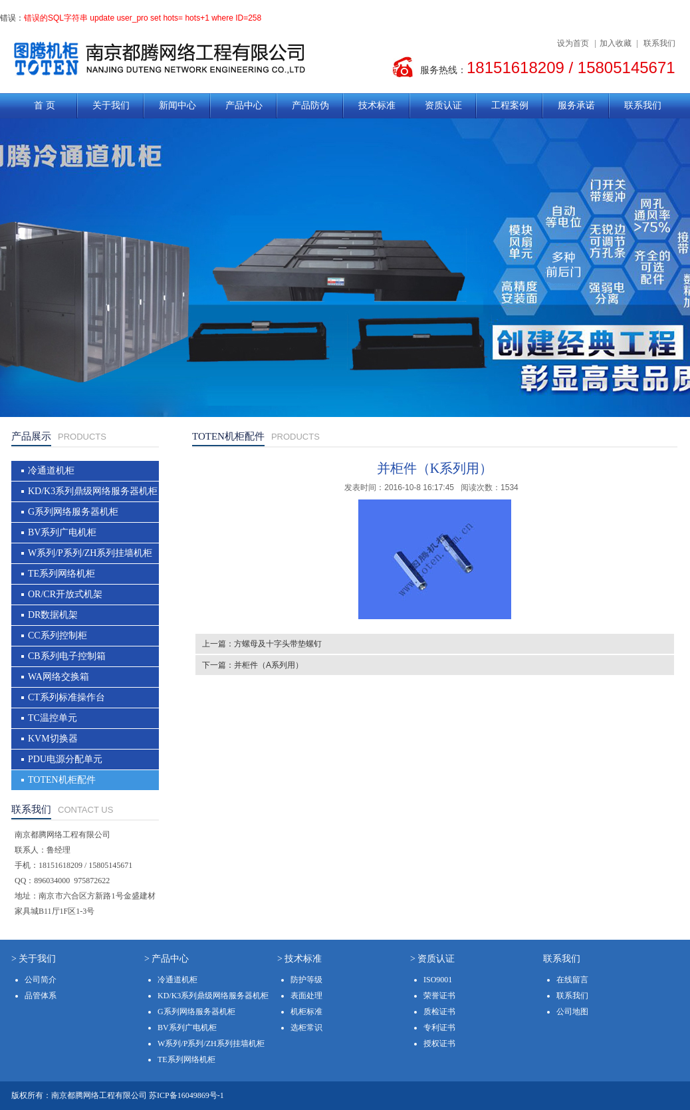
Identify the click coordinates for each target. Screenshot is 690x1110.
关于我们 (111, 105)
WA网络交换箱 (58, 677)
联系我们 (659, 43)
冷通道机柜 (51, 471)
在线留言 (572, 979)
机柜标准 (306, 1011)
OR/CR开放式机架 (65, 594)
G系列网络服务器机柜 (73, 512)
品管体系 (41, 995)
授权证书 (439, 1043)
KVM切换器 (53, 739)
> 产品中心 (166, 959)
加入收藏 (616, 43)
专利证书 (439, 1027)
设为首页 (573, 43)
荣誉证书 (439, 995)
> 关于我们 (33, 959)
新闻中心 (177, 105)
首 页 (44, 105)
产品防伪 (310, 105)
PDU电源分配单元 (65, 759)
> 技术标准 (299, 959)
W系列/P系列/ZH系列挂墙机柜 (90, 553)
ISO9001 (437, 979)
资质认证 (443, 105)
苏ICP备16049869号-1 (186, 1095)
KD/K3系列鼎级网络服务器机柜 (93, 491)
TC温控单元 (52, 718)
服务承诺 (576, 105)
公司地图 (572, 1011)
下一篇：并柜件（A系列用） (252, 665)
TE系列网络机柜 (61, 574)
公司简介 (41, 979)
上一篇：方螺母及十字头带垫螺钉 (262, 643)
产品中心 (244, 105)
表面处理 (306, 995)
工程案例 (509, 105)
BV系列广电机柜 (62, 532)
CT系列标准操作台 (66, 697)
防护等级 (306, 979)
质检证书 (439, 1011)
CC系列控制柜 (57, 635)
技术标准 (377, 105)
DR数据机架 (53, 615)
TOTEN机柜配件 (62, 780)
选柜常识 (306, 1027)
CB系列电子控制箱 (67, 656)
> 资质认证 (432, 959)
